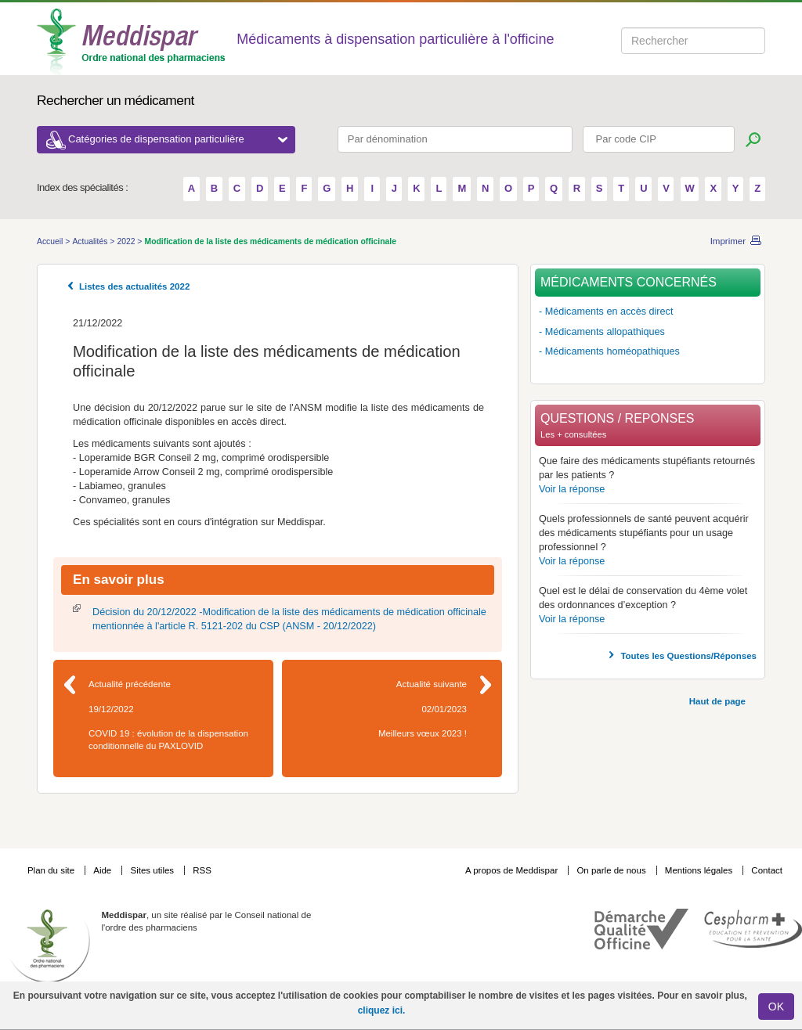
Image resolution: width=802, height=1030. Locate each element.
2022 (127, 241)
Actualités (91, 241)
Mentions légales (700, 870)
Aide (103, 870)
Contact (766, 870)
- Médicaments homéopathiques (609, 351)
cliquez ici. (382, 1010)
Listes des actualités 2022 (134, 286)
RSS (202, 870)
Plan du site (52, 870)
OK (776, 1006)
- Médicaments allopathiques (602, 331)
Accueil (51, 241)
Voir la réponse (572, 489)
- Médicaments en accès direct (606, 311)
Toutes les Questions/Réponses (688, 656)
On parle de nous (610, 870)
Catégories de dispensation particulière (177, 139)
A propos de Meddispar (511, 870)
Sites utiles (153, 870)
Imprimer (728, 241)
